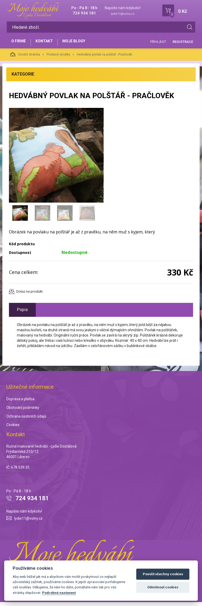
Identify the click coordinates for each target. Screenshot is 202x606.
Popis (22, 313)
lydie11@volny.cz (122, 14)
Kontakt (47, 44)
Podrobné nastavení (59, 592)
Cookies (12, 429)
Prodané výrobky (58, 58)
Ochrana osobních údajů (26, 420)
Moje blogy (79, 44)
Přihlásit (158, 44)
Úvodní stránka (25, 58)
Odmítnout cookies (162, 587)
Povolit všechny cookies (163, 574)
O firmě (19, 44)
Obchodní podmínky (22, 411)
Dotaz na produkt (29, 295)
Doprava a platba (20, 403)
